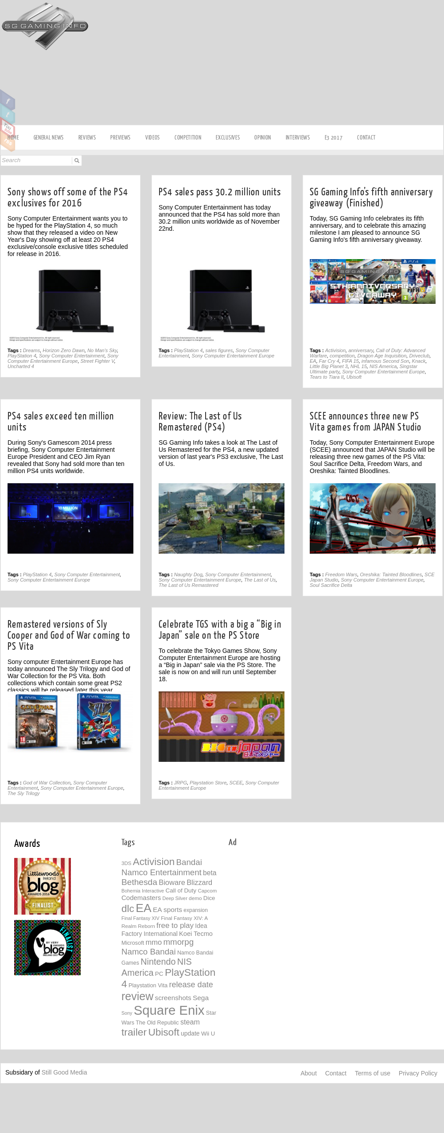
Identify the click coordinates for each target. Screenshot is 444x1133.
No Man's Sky (102, 350)
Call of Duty (180, 890)
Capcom (207, 890)
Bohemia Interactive (142, 890)
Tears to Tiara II (327, 377)
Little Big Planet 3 (329, 366)
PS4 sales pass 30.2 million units (220, 192)
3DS (126, 863)
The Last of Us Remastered (188, 585)
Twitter (8, 114)
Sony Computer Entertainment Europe (63, 358)
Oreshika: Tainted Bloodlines (391, 574)
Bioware (172, 882)
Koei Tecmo (196, 933)
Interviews (298, 137)
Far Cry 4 (329, 361)
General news (49, 137)
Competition (188, 137)
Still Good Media (64, 1072)
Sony (126, 1013)
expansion (195, 910)
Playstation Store (208, 782)
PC (159, 973)
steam (190, 1022)
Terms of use (372, 1073)
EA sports (167, 909)
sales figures (219, 350)
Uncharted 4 (21, 366)
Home (13, 137)
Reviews (87, 137)
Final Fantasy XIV (140, 918)
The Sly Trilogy (24, 793)
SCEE (235, 782)
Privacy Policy (418, 1073)
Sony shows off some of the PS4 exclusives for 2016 (68, 197)
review (137, 996)
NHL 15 (359, 366)
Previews (120, 137)
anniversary (360, 350)
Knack (419, 361)
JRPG (180, 782)
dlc (127, 908)
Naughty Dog (188, 574)
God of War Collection (46, 782)
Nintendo (157, 961)
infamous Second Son (385, 361)
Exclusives (228, 137)
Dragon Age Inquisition (381, 355)
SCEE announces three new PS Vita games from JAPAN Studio (366, 422)
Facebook (8, 100)
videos (152, 137)
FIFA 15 (350, 361)
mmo (154, 942)
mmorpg (179, 942)
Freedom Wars (341, 574)
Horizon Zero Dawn (64, 350)
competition (342, 355)
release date (191, 984)
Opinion (262, 137)
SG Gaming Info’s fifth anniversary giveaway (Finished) (371, 197)
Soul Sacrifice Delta (331, 585)
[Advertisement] (306, 63)
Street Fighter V (97, 361)
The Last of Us (260, 579)
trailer (134, 1032)
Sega (201, 997)
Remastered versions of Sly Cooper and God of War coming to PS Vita (69, 635)
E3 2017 (334, 137)
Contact (366, 137)
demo (195, 898)
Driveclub (419, 355)
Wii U (208, 1033)
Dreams (31, 350)
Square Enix (169, 1010)
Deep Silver (175, 898)
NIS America (383, 366)
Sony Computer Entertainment (72, 355)
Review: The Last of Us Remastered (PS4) (200, 422)
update (190, 1033)
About (308, 1073)
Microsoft (132, 943)
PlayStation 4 (22, 355)
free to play (175, 925)
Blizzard (199, 882)
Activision (335, 350)
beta (209, 873)
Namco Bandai (148, 951)
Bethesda (139, 882)
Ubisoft (354, 377)
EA (313, 361)
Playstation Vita (148, 985)
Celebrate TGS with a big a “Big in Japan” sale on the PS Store (220, 630)
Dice (209, 898)
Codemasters (141, 897)
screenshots (173, 997)
